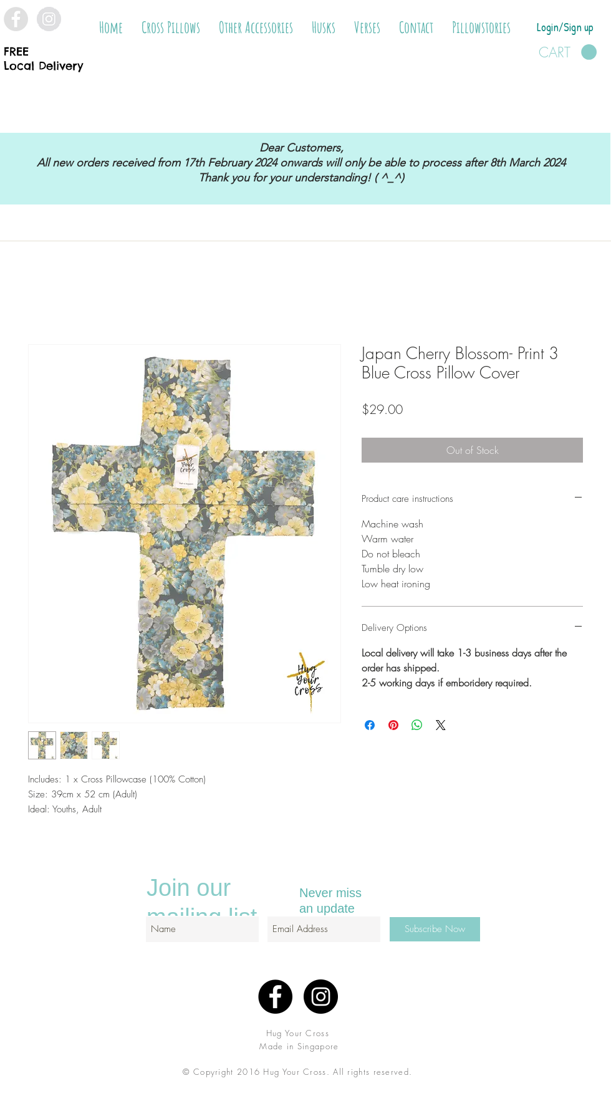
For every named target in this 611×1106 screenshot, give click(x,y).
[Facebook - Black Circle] (275, 996)
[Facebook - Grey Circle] (16, 19)
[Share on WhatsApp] (417, 725)
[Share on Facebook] (369, 725)
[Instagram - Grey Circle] (49, 19)
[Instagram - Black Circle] (321, 996)
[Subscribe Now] (434, 929)
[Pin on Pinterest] (393, 725)
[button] (170, 27)
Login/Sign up (565, 27)
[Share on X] (440, 725)
